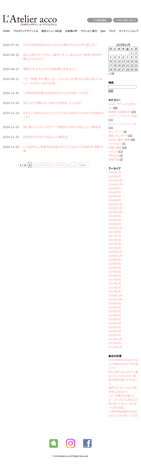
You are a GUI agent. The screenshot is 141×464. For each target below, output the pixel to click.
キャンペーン (115, 132)
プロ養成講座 (100, 20)
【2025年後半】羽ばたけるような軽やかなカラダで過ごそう (60, 44)
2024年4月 (114, 200)
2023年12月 (115, 204)
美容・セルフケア (117, 136)
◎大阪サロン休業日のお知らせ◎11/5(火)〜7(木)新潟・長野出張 (63, 149)
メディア (112, 151)
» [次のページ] (77, 165)
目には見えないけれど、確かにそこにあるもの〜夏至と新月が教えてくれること (62, 56)
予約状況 (113, 155)
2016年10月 (115, 299)
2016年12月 (115, 295)
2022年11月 (115, 228)
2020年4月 (114, 260)
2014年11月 (115, 347)
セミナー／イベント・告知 (122, 116)
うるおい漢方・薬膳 (119, 140)
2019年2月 (114, 272)
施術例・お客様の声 (119, 112)
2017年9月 (114, 279)
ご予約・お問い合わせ (125, 20)
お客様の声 (71, 31)
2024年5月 (114, 196)
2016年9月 (114, 303)
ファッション (115, 144)
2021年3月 (114, 244)
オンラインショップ (128, 31)
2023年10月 (115, 212)
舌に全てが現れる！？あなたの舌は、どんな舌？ (52, 103)
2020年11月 (115, 256)
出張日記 (113, 159)
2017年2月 (114, 287)
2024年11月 (115, 184)
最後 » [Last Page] (83, 165)
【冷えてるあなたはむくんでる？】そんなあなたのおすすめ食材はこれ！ (63, 115)
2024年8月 (114, 188)
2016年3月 (114, 327)
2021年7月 (114, 236)
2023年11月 (115, 208)
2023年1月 (114, 224)
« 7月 (111, 74)
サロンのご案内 (89, 31)
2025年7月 (114, 172)
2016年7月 (114, 311)
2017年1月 (114, 291)
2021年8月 (114, 232)
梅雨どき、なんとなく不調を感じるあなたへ (50, 69)
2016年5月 (114, 319)
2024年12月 (115, 180)
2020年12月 (115, 252)
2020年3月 (114, 264)
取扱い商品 (114, 147)
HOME (6, 31)
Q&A (102, 31)
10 (67, 165)
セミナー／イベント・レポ (122, 124)
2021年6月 (114, 240)
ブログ (112, 31)
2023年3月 (114, 220)
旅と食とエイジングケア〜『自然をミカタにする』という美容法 (62, 127)
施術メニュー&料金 (51, 31)
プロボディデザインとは (25, 31)
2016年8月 (114, 307)
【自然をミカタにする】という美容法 (45, 137)
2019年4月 (114, 268)
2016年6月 (114, 315)
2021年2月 (114, 248)
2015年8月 (114, 343)
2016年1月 (114, 335)
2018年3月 (114, 275)
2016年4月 (114, 323)
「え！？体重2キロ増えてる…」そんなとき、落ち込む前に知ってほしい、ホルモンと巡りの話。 (62, 81)
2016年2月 (114, 331)
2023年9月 (114, 216)
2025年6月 (114, 176)
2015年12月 (115, 339)
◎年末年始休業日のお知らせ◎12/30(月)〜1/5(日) (56, 93)
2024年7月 (114, 192)
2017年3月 (114, 283)
